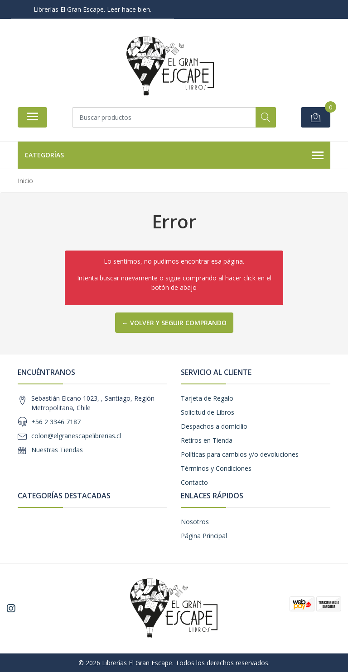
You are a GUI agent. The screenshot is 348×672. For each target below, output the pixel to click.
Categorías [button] (174, 156)
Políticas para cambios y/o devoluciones (240, 454)
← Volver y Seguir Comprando (174, 322)
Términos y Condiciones (216, 468)
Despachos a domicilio (214, 426)
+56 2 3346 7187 (56, 421)
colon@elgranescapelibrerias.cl (76, 435)
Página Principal (204, 535)
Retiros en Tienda (206, 440)
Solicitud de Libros (207, 412)
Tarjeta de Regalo (207, 398)
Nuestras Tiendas (57, 449)
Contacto (194, 482)
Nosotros (195, 521)
